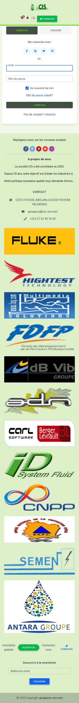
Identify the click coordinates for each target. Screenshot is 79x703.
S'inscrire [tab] (55, 30)
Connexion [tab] (22, 30)
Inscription (28, 647)
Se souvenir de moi (42, 88)
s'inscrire (49, 114)
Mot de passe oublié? (39, 95)
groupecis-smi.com (51, 698)
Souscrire (39, 681)
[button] (27, 17)
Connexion (47, 19)
